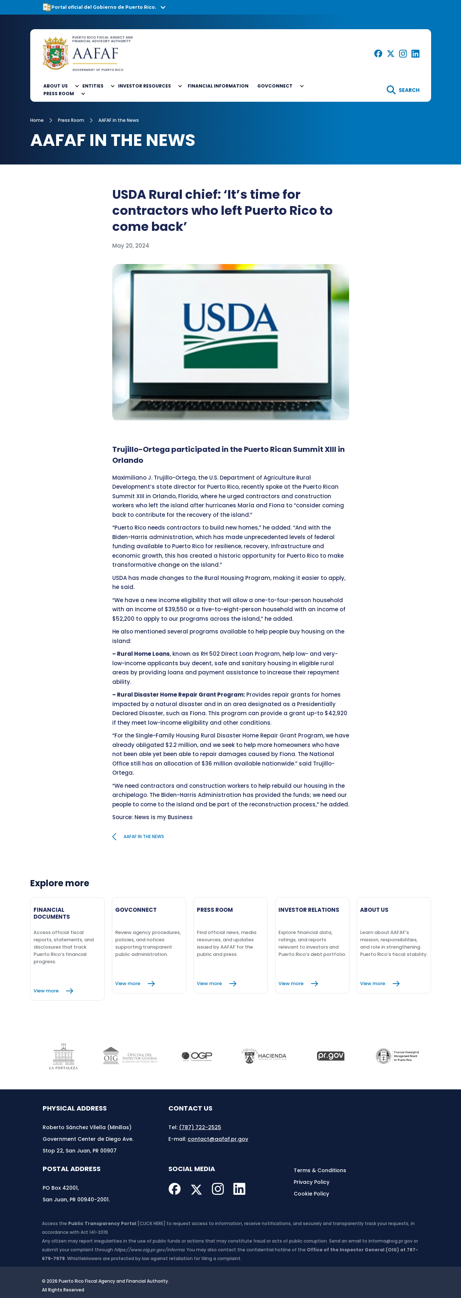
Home (37, 120)
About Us (55, 86)
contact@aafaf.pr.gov (218, 1139)
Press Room (71, 120)
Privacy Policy (311, 1182)
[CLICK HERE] (151, 1223)
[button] (230, 7)
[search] (403, 89)
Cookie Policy (311, 1193)
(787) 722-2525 (200, 1127)
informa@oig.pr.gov (390, 1241)
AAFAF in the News (118, 120)
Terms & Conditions (320, 1170)
